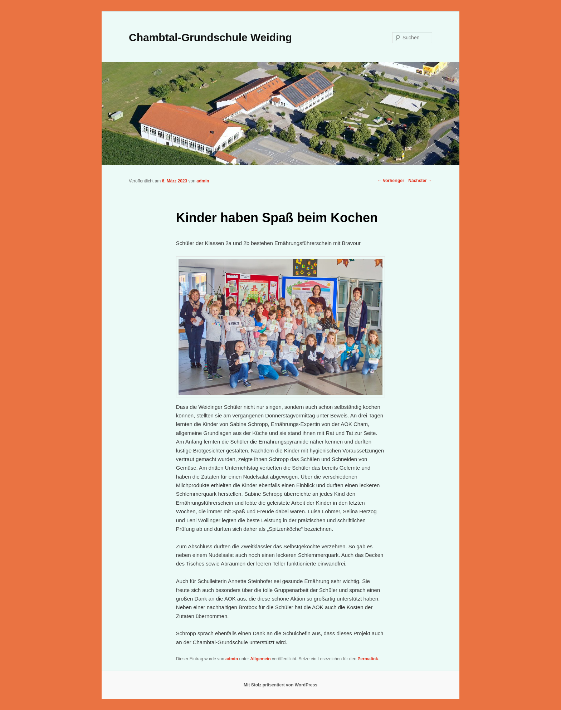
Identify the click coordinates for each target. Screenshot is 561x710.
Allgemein (260, 658)
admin (202, 180)
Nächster (420, 180)
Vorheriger (390, 180)
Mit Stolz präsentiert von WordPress (280, 684)
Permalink (367, 658)
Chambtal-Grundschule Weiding (210, 37)
